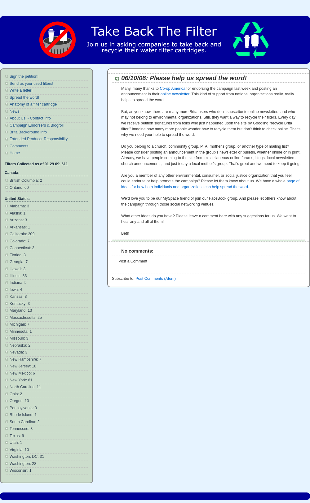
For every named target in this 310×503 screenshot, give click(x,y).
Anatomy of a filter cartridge (33, 104)
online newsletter (175, 94)
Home (15, 153)
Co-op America (172, 88)
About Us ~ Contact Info (30, 118)
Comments (19, 146)
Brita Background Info (28, 132)
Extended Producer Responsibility (39, 139)
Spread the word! (24, 97)
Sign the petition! (24, 76)
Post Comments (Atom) (155, 278)
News (14, 111)
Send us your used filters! (31, 83)
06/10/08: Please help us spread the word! (184, 77)
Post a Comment (132, 261)
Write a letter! (21, 90)
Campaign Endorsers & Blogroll (37, 125)
